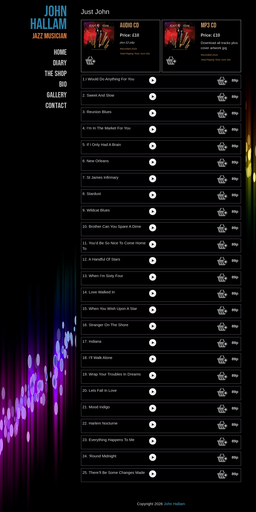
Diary (60, 63)
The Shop (55, 73)
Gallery (57, 95)
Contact (56, 105)
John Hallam (48, 18)
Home (60, 52)
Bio (63, 84)
